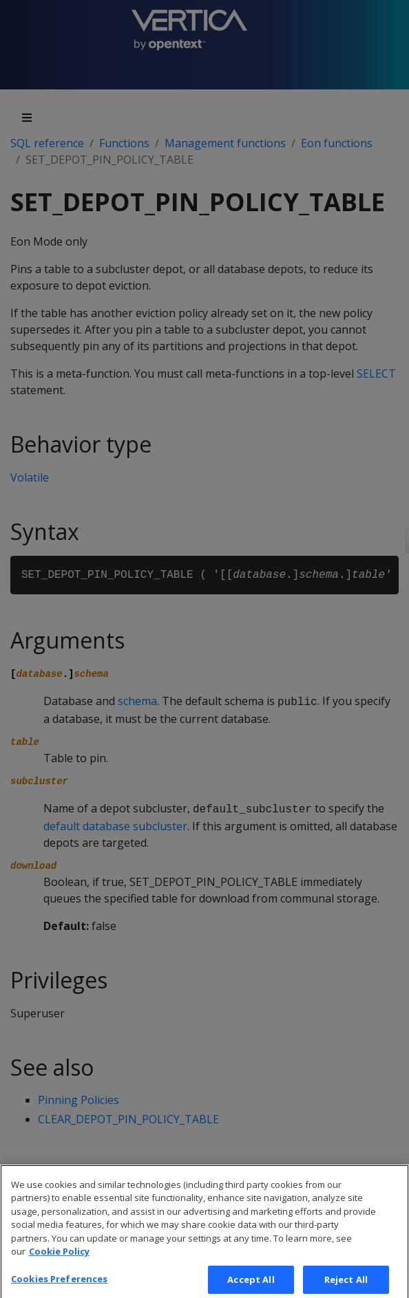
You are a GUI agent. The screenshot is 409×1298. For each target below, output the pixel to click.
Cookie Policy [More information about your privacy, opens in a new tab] (59, 1259)
